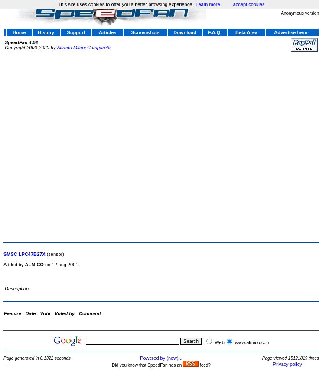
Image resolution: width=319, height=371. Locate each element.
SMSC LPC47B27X (24, 254)
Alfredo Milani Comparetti (84, 47)
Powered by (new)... (161, 358)
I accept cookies (248, 4)
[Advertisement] (93, 146)
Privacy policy (287, 364)
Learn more (207, 4)
